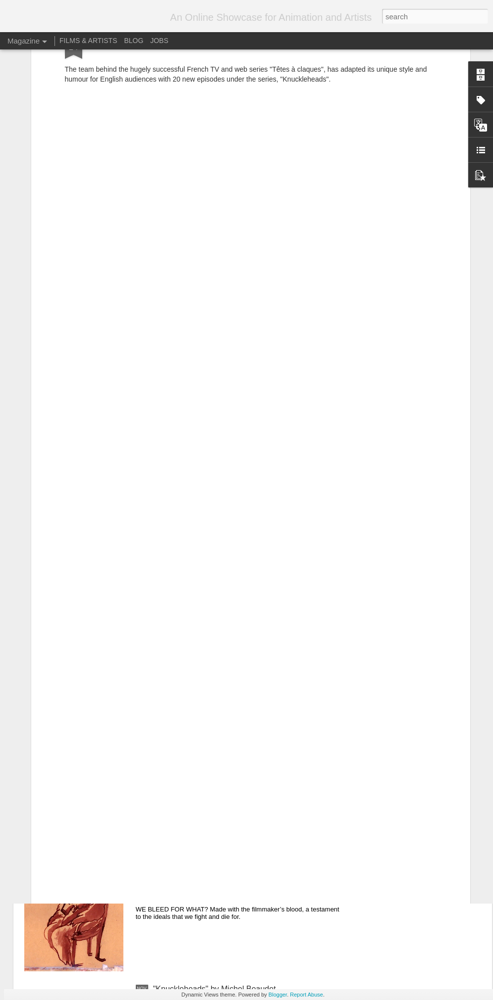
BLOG (133, 41)
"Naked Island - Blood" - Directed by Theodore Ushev (246, 876)
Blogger (278, 995)
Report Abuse (306, 995)
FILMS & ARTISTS (88, 41)
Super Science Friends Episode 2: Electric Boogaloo (245, 764)
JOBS (159, 41)
